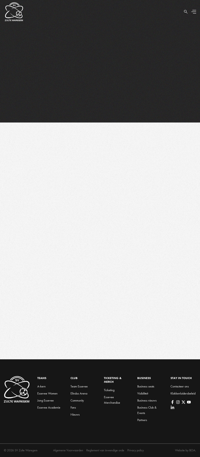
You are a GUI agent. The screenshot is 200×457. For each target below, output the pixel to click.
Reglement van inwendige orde (105, 450)
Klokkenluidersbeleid (183, 393)
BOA (192, 450)
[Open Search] (185, 11)
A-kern (41, 386)
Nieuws (75, 414)
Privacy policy (135, 450)
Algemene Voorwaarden (68, 450)
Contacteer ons (180, 386)
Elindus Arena (79, 393)
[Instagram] (178, 402)
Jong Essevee (45, 400)
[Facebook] (172, 402)
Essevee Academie (48, 407)
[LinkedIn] (172, 408)
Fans (73, 407)
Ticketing (109, 390)
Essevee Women (47, 393)
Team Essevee (79, 386)
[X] (183, 402)
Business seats (145, 386)
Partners (142, 420)
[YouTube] (189, 402)
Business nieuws (147, 400)
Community (77, 400)
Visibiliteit (142, 393)
